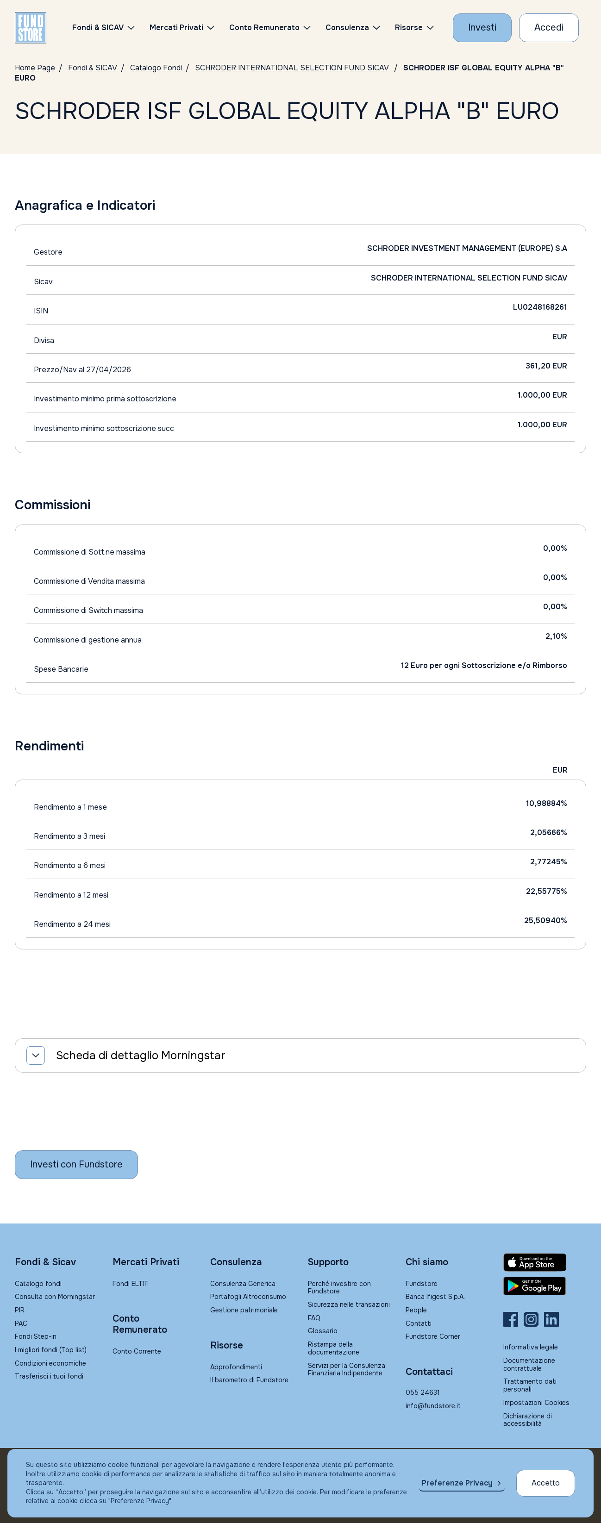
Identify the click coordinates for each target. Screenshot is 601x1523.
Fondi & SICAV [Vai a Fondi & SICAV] (92, 68)
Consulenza (347, 27)
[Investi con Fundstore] (482, 27)
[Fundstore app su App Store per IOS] (544, 1262)
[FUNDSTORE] (30, 28)
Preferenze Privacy (457, 1483)
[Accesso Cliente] (549, 27)
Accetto (546, 1483)
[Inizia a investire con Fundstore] (76, 1164)
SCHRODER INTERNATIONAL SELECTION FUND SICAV (291, 68)
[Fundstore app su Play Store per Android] (544, 1286)
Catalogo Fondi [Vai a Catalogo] (156, 68)
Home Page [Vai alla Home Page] (35, 68)
